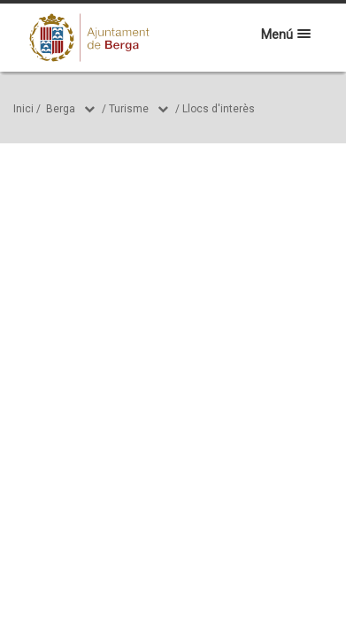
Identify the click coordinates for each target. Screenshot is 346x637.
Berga (60, 109)
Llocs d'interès (218, 109)
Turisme (129, 109)
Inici (23, 109)
